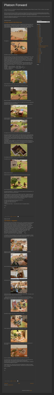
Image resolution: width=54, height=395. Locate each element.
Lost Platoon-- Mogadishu (10, 220)
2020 (38, 31)
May (39, 48)
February (40, 52)
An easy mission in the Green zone (13, 22)
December (40, 37)
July (39, 43)
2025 (38, 25)
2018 (38, 34)
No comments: (15, 216)
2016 (38, 36)
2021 (38, 30)
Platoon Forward (15, 5)
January (40, 53)
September (40, 41)
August (40, 42)
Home (19, 383)
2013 (38, 57)
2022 (38, 29)
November (40, 38)
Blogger (31, 390)
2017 (38, 35)
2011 (38, 59)
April (39, 49)
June (39, 44)
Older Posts (31, 383)
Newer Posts (6, 383)
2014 (38, 56)
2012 (38, 58)
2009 (38, 62)
